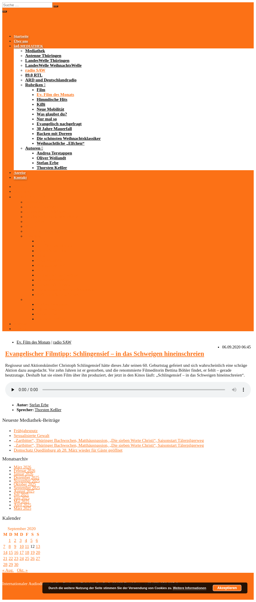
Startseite (21, 36)
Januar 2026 (23, 474)
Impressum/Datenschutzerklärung (31, 588)
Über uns (21, 41)
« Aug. (8, 570)
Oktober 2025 (25, 484)
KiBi (41, 104)
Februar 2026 (24, 470)
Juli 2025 (21, 495)
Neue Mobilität (50, 109)
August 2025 (24, 491)
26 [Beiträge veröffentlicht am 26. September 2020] (32, 558)
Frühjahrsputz (26, 430)
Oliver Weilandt (51, 158)
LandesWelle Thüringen (47, 60)
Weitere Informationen (189, 588)
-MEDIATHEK (28, 46)
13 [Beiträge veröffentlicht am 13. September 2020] (38, 546)
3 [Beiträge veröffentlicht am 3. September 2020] (20, 540)
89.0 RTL (33, 75)
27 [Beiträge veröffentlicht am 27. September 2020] (38, 558)
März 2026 (22, 467)
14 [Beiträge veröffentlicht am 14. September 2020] (5, 552)
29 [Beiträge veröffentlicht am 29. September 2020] (11, 564)
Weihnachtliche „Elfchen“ (60, 143)
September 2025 (27, 488)
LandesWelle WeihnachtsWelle (53, 65)
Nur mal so (47, 119)
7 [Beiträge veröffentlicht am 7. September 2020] (4, 546)
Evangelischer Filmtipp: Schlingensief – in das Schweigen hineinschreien (104, 353)
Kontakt (20, 178)
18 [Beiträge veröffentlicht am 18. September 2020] (27, 552)
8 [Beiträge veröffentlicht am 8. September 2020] (10, 546)
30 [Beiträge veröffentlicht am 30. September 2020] (16, 564)
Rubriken (34, 85)
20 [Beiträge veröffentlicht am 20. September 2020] (38, 552)
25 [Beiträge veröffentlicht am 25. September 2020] (27, 558)
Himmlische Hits (52, 99)
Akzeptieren (227, 588)
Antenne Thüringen (43, 55)
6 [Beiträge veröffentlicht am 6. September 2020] (37, 540)
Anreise (20, 173)
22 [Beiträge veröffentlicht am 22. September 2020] (11, 558)
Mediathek (35, 50)
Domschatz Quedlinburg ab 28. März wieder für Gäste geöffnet (68, 450)
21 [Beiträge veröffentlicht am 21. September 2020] (5, 558)
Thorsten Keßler (52, 167)
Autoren (32, 148)
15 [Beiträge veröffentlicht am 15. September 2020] (11, 552)
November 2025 (27, 481)
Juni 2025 (21, 498)
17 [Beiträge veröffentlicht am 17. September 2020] (21, 552)
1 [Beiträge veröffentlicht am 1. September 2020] (10, 540)
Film (41, 89)
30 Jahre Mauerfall (54, 128)
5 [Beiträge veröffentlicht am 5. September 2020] (31, 540)
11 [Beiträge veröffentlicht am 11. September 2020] (27, 546)
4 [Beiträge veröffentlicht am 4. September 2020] (26, 540)
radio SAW (35, 70)
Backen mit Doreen (54, 133)
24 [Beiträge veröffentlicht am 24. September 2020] (21, 558)
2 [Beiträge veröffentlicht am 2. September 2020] (15, 540)
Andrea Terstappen (54, 153)
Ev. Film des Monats (55, 94)
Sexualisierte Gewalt (32, 435)
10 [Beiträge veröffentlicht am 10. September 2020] (21, 546)
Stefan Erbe (47, 162)
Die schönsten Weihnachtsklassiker (69, 138)
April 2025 (22, 505)
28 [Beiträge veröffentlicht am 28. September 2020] (5, 564)
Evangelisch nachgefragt (59, 123)
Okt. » (22, 570)
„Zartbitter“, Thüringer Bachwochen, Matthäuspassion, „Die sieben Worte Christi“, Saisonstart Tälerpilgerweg (109, 440)
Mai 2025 (21, 501)
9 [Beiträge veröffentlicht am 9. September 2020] (15, 546)
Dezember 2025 (26, 477)
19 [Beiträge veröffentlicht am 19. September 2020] (32, 552)
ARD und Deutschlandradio (50, 80)
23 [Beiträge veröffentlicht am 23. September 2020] (16, 558)
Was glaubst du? (52, 114)
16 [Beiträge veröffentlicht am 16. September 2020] (16, 552)
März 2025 (22, 508)
